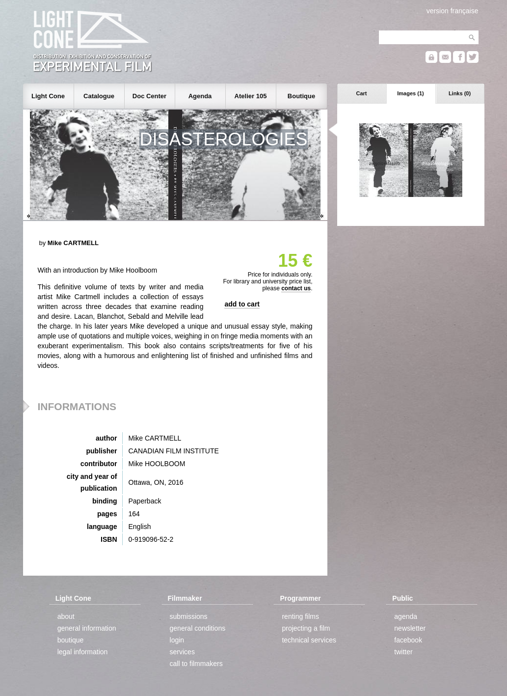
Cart (361, 93)
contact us (296, 288)
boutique (70, 640)
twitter (403, 652)
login (177, 640)
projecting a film (306, 628)
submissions (189, 616)
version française (453, 11)
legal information (82, 652)
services (182, 652)
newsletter (410, 628)
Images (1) (410, 93)
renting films (300, 616)
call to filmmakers (196, 664)
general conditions (198, 628)
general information (86, 628)
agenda (405, 616)
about (66, 616)
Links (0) (460, 93)
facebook (408, 640)
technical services (309, 640)
